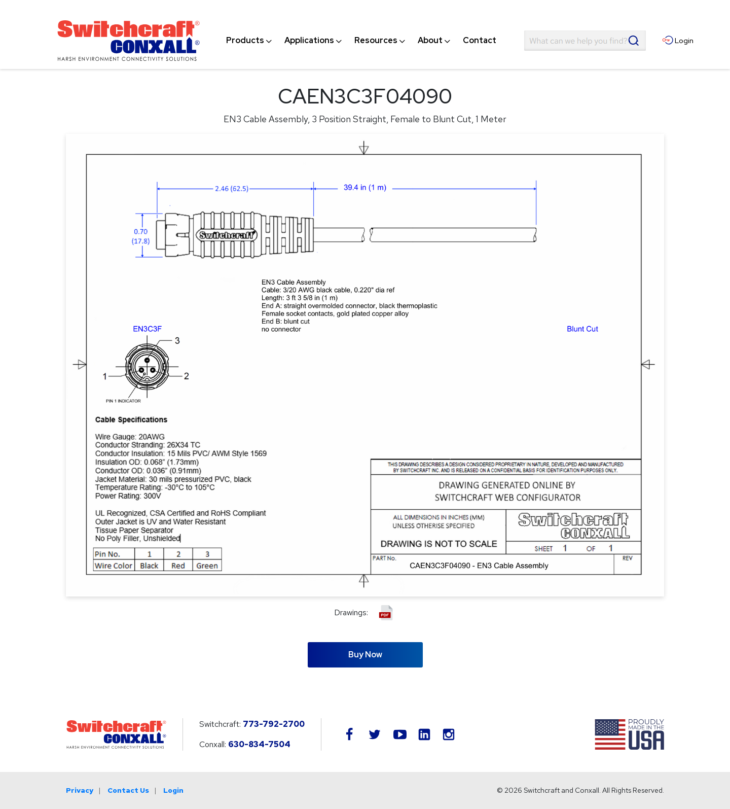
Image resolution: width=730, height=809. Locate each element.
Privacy (79, 790)
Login (173, 790)
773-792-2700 (274, 724)
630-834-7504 (259, 744)
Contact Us (128, 790)
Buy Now (365, 654)
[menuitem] (245, 40)
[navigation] (361, 40)
